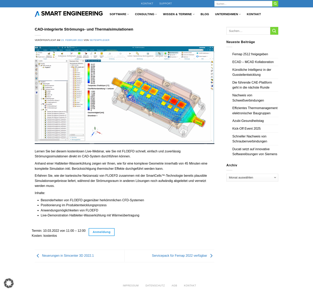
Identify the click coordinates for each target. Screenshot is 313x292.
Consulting (146, 14)
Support (165, 3)
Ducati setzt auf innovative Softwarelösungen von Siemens (254, 151)
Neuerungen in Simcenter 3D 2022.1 (64, 255)
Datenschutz (155, 285)
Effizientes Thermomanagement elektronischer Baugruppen (254, 110)
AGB (174, 285)
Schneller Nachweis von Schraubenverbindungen (249, 139)
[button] (9, 283)
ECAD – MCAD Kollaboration (253, 62)
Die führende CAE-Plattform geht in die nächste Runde (252, 85)
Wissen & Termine (179, 14)
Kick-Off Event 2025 (246, 128)
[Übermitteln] (275, 4)
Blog (205, 14)
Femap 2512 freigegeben (250, 54)
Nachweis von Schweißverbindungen (248, 98)
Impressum (131, 285)
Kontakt (147, 3)
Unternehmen (228, 14)
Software (119, 14)
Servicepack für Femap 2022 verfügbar (183, 255)
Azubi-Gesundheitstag (248, 120)
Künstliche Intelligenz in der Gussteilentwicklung (251, 72)
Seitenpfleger (100, 40)
